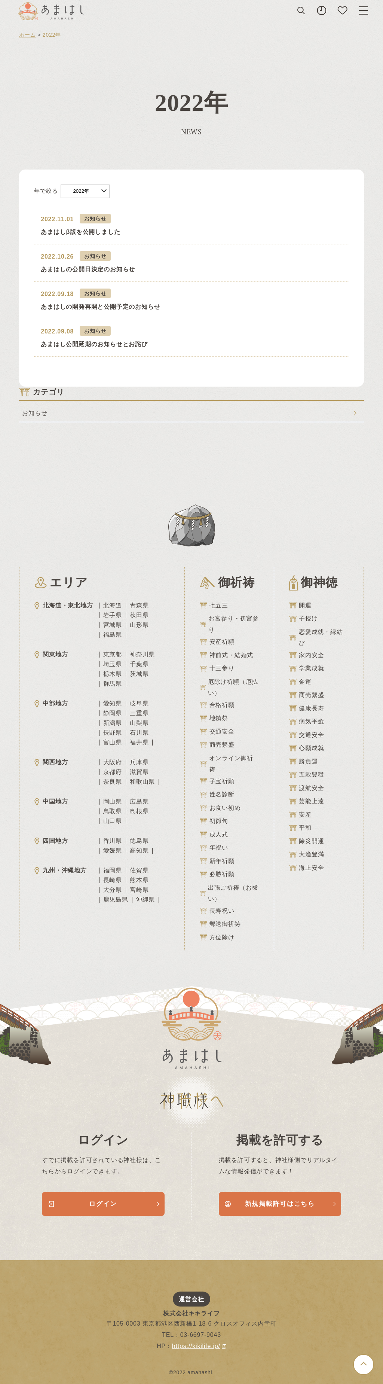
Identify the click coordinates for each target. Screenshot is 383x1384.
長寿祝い (217, 911)
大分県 (112, 890)
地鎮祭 (214, 718)
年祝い (214, 847)
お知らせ (95, 219)
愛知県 (112, 704)
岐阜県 (139, 704)
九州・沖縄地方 (60, 870)
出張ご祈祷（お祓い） (229, 893)
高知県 (139, 851)
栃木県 (112, 674)
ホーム (27, 35)
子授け (303, 618)
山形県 (139, 625)
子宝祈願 (217, 781)
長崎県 (112, 880)
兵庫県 (139, 762)
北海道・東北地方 (63, 605)
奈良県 (112, 782)
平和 (300, 827)
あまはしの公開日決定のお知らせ (88, 269)
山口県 (112, 821)
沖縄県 (145, 900)
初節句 (214, 821)
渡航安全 (306, 788)
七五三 (214, 605)
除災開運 (306, 841)
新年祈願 (217, 861)
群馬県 (112, 684)
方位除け (217, 937)
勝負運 (303, 761)
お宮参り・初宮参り (229, 624)
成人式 (214, 834)
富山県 (112, 743)
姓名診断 (217, 794)
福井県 (139, 743)
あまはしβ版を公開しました (80, 232)
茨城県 (139, 674)
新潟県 (112, 723)
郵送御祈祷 (220, 924)
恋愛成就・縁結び (316, 637)
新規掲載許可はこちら (270, 1203)
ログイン (82, 1203)
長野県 (112, 733)
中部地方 (51, 703)
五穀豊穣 (306, 774)
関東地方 (51, 654)
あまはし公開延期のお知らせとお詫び (94, 344)
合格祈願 (217, 705)
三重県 (139, 713)
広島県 (139, 802)
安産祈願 (217, 641)
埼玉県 (112, 664)
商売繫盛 (217, 744)
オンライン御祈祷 (226, 763)
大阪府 (112, 762)
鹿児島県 (115, 900)
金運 (300, 682)
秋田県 (139, 615)
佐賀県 (139, 871)
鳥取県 (112, 811)
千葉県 (139, 664)
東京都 (112, 655)
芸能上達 (306, 801)
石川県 (139, 733)
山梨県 (139, 723)
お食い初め (220, 808)
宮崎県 (139, 890)
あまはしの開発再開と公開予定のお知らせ (100, 307)
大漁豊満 (306, 854)
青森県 (139, 606)
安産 (300, 814)
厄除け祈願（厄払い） (229, 687)
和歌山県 (142, 782)
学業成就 (306, 668)
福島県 (112, 635)
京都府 (112, 772)
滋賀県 (139, 772)
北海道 (112, 606)
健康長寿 (306, 708)
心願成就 (306, 748)
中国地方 (51, 801)
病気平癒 (306, 721)
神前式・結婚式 (227, 655)
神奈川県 (142, 655)
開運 (300, 605)
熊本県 (139, 880)
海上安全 (306, 868)
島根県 (139, 811)
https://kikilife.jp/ (199, 1346)
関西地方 (51, 762)
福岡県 (112, 871)
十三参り (217, 668)
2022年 (81, 191)
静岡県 (112, 713)
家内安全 (306, 655)
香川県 (112, 841)
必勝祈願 (217, 874)
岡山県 (112, 802)
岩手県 (112, 615)
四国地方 (51, 841)
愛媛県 (112, 851)
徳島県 (139, 841)
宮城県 (112, 625)
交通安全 (217, 731)
